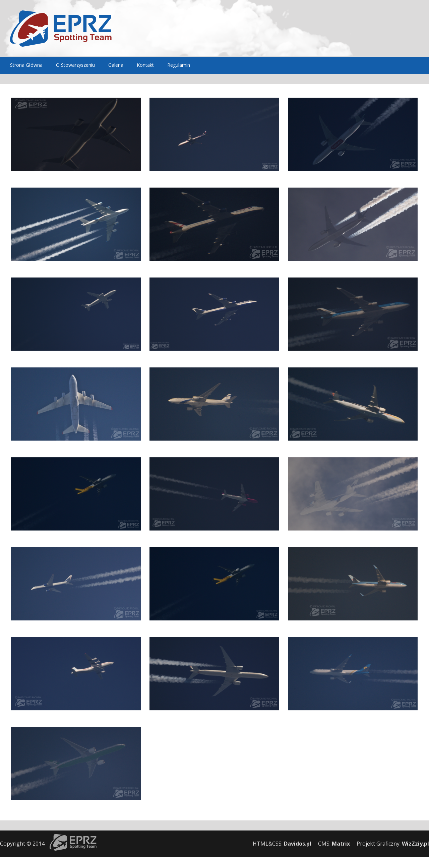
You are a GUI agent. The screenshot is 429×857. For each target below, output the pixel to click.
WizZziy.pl (415, 843)
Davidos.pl (297, 843)
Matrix (341, 843)
